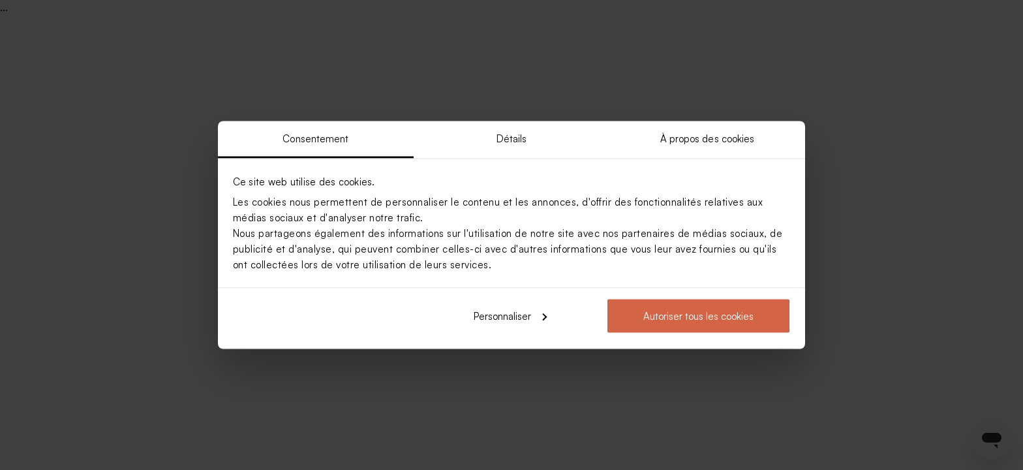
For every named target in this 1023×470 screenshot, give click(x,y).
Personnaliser (510, 315)
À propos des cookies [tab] (707, 139)
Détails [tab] (511, 139)
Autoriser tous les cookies (698, 315)
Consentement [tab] (315, 139)
